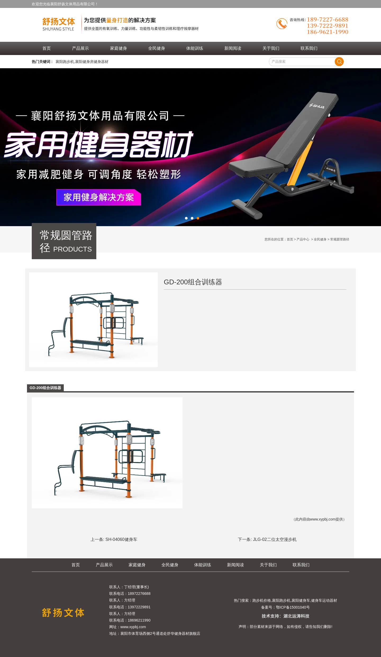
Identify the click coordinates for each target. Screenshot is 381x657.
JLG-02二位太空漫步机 (274, 539)
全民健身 (156, 48)
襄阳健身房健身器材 (91, 62)
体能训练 (194, 48)
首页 (46, 48)
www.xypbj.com (322, 519)
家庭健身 (118, 48)
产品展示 (80, 48)
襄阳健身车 (301, 600)
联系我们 (309, 48)
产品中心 (303, 239)
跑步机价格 (261, 600)
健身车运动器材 (324, 600)
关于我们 (270, 48)
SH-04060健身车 (121, 539)
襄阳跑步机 (65, 62)
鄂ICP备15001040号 (293, 607)
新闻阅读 (232, 48)
